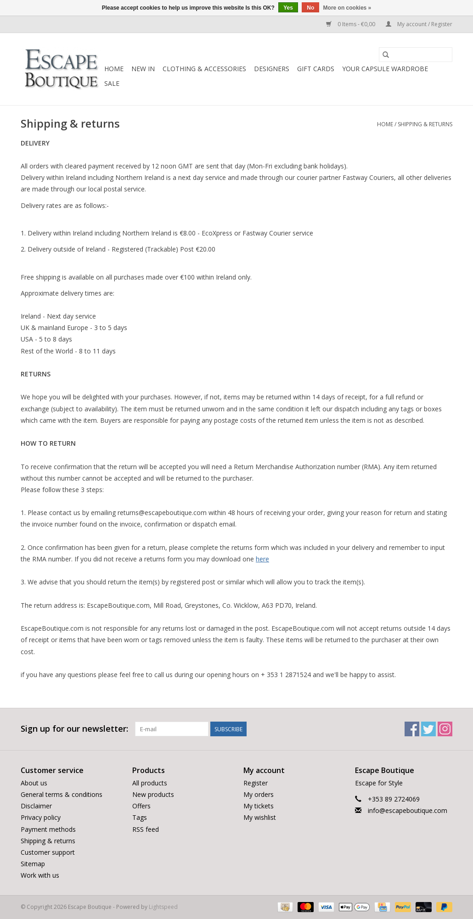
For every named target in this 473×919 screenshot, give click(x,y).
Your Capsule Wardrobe (385, 68)
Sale (111, 83)
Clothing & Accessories (204, 68)
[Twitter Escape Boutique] (428, 729)
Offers (141, 805)
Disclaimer (36, 805)
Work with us (40, 875)
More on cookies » (347, 8)
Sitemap (33, 863)
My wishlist (259, 817)
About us (34, 783)
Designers (271, 68)
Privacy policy (41, 817)
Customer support (48, 852)
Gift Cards (315, 68)
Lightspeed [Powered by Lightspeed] (163, 907)
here (262, 559)
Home (114, 68)
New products (153, 794)
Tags (139, 817)
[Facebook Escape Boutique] (412, 729)
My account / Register (419, 24)
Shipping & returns (425, 124)
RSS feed (145, 829)
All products (149, 783)
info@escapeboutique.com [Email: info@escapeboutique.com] (407, 810)
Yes (288, 8)
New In (143, 68)
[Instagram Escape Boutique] (445, 729)
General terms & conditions (61, 794)
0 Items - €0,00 (351, 24)
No (310, 8)
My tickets (258, 805)
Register (255, 783)
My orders (258, 794)
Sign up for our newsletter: (74, 729)
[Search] (415, 54)
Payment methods (48, 829)
